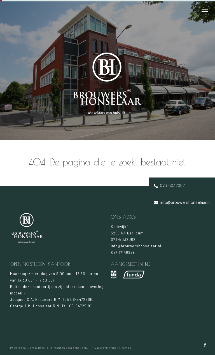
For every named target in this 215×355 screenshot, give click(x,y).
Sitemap (125, 347)
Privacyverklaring (103, 347)
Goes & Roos (36, 347)
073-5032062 (169, 185)
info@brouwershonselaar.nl (182, 202)
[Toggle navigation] (205, 9)
